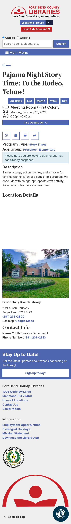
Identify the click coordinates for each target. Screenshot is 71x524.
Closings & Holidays (16, 429)
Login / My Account (34, 29)
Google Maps (24, 320)
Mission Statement (15, 433)
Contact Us (10, 404)
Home (6, 65)
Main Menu (16, 52)
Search (61, 43)
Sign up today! (35, 373)
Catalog (10, 37)
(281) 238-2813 (35, 337)
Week (53, 100)
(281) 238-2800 (13, 316)
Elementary (47, 149)
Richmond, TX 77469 (17, 396)
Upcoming (16, 100)
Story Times (37, 144)
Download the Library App (20, 437)
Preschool (30, 149)
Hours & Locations (15, 400)
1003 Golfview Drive (16, 391)
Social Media (11, 408)
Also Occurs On (35, 122)
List (29, 100)
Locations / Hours (32, 22)
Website (25, 37)
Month (41, 100)
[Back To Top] (35, 516)
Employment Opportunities (21, 424)
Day (64, 100)
